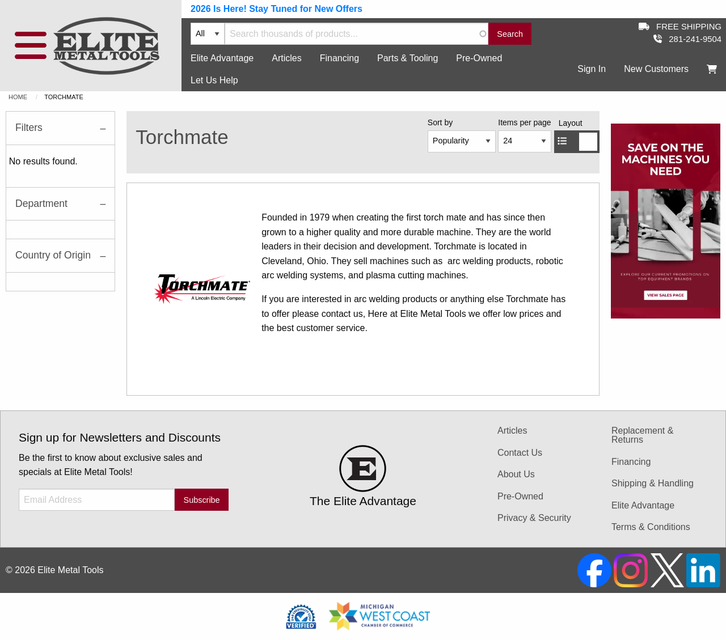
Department (41, 203)
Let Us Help (214, 80)
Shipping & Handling (652, 483)
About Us (516, 474)
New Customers (656, 69)
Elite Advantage (222, 58)
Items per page (524, 122)
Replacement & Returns (642, 435)
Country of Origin (53, 255)
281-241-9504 (687, 39)
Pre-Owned (479, 58)
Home (18, 97)
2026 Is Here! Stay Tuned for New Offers (276, 9)
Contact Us (519, 452)
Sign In (591, 69)
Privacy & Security (534, 518)
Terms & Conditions (650, 527)
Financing (339, 58)
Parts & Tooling (407, 58)
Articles (286, 58)
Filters (29, 127)
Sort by (440, 122)
